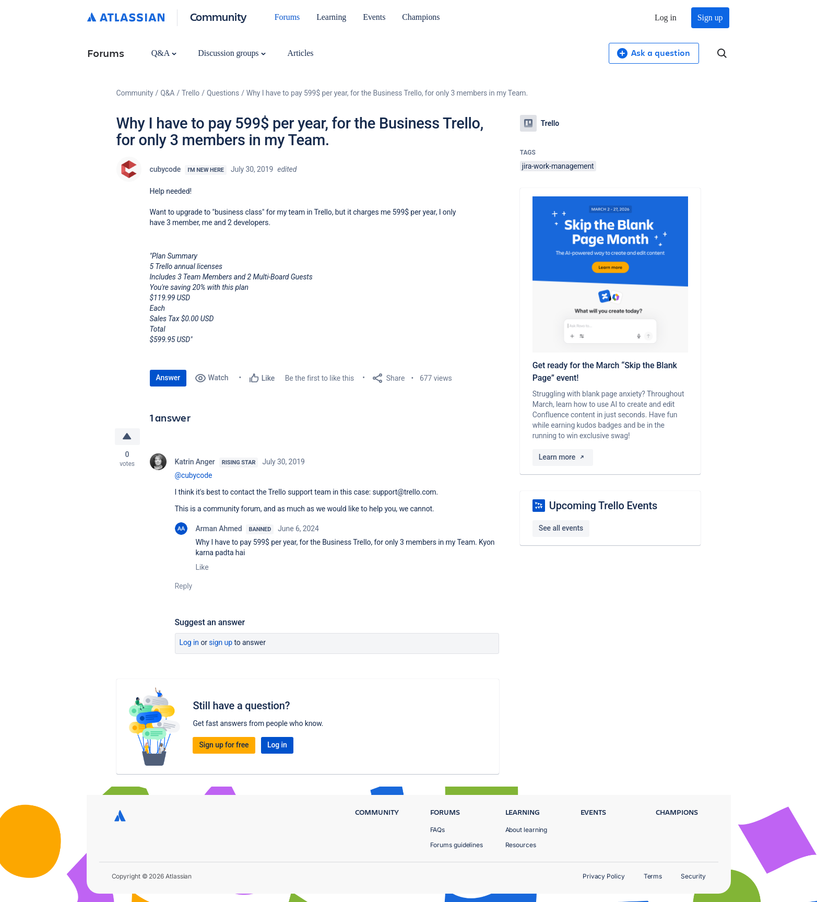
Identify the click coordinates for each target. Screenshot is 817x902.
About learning (526, 830)
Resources (520, 845)
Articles (300, 53)
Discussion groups (232, 53)
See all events (561, 528)
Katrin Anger (195, 462)
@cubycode (193, 475)
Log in (666, 17)
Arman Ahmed (219, 528)
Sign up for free (223, 745)
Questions (223, 93)
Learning (331, 17)
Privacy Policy (604, 876)
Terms (653, 876)
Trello (190, 93)
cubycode (165, 169)
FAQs (437, 830)
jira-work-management (558, 166)
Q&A (163, 53)
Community (218, 16)
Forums (287, 17)
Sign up (710, 17)
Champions (421, 17)
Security (693, 876)
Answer (168, 377)
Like (202, 567)
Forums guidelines (456, 845)
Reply (184, 586)
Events (374, 17)
